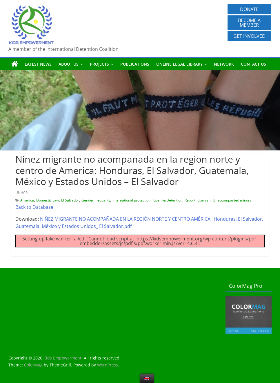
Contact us (253, 64)
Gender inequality (95, 200)
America (27, 200)
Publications (134, 64)
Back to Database (34, 207)
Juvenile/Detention (167, 200)
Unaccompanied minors (232, 200)
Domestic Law (47, 200)
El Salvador (70, 200)
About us (69, 64)
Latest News (38, 64)
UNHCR (21, 192)
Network (224, 64)
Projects (99, 64)
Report (190, 200)
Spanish (204, 200)
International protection (131, 200)
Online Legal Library (179, 64)
